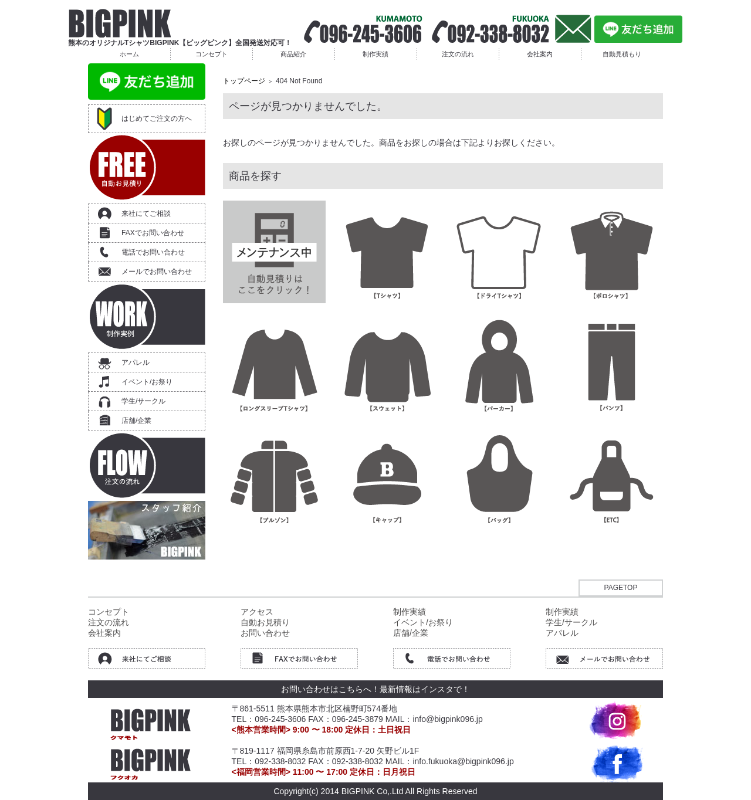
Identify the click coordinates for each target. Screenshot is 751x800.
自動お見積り (265, 622)
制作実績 (375, 53)
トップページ (244, 81)
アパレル (135, 362)
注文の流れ (458, 53)
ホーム (129, 53)
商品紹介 (293, 53)
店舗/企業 (136, 420)
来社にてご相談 (146, 213)
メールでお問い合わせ (156, 271)
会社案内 (540, 53)
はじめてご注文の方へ (156, 118)
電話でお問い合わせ (153, 252)
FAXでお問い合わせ (152, 233)
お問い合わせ (265, 633)
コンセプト (211, 53)
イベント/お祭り (146, 382)
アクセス (257, 611)
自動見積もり (622, 53)
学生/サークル (143, 401)
